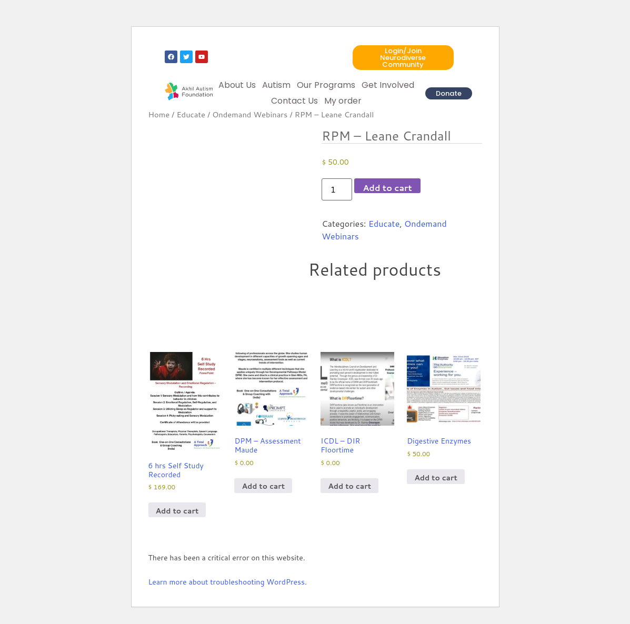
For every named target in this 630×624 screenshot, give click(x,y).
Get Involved (388, 85)
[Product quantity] (337, 189)
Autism (276, 85)
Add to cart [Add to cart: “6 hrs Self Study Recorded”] (177, 511)
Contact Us (294, 101)
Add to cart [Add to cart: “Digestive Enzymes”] (435, 477)
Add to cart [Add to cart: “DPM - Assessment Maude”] (263, 486)
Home (159, 114)
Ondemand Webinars (249, 114)
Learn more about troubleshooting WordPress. (227, 582)
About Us (237, 85)
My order (343, 101)
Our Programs (326, 85)
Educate (190, 114)
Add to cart (387, 187)
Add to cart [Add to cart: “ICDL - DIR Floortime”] (349, 486)
